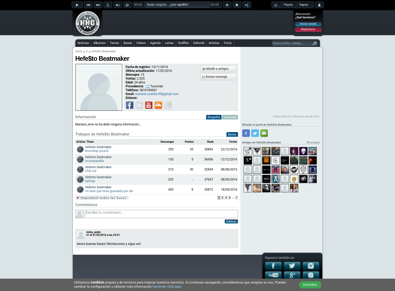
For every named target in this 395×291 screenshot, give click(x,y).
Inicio (78, 51)
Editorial (198, 43)
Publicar (231, 221)
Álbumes (99, 43)
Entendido (310, 285)
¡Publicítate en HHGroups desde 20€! (296, 116)
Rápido (304, 4)
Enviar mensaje (216, 77)
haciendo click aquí (167, 286)
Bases (128, 43)
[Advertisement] (198, 22)
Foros (228, 43)
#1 (88, 235)
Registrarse (308, 29)
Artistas (214, 43)
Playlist (288, 4)
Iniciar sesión (308, 23)
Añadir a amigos (217, 69)
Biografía (214, 117)
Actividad (230, 117)
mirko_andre (93, 232)
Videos (141, 43)
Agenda (155, 43)
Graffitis (183, 43)
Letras (169, 43)
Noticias (83, 43)
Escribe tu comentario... (161, 214)
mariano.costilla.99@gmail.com (157, 94)
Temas (114, 43)
